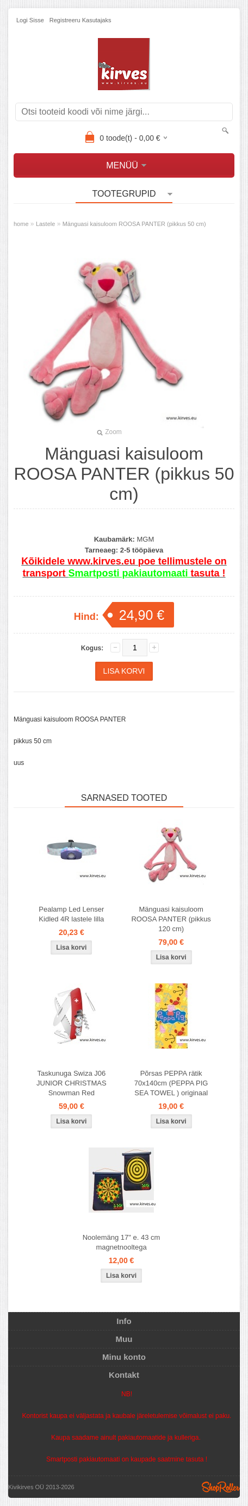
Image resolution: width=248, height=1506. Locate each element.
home (21, 224)
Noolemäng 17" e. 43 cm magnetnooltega (121, 1242)
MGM (145, 539)
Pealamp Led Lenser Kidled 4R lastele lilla (71, 914)
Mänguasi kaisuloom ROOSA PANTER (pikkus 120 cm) (170, 919)
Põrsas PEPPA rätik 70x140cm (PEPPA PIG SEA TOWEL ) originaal (171, 1083)
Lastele (45, 224)
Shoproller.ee (221, 1487)
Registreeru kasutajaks (80, 20)
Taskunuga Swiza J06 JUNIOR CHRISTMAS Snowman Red (71, 1083)
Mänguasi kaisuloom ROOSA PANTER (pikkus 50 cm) (134, 224)
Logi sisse (30, 20)
